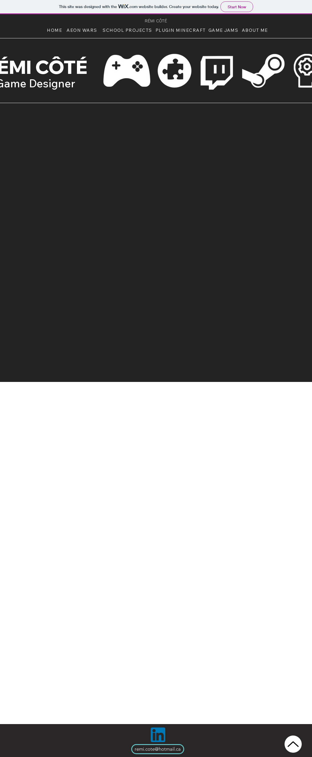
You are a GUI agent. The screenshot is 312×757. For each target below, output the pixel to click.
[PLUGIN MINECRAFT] (181, 30)
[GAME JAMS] (224, 30)
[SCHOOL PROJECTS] (128, 30)
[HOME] (55, 30)
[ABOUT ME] (256, 30)
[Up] (293, 744)
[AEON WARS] (83, 30)
